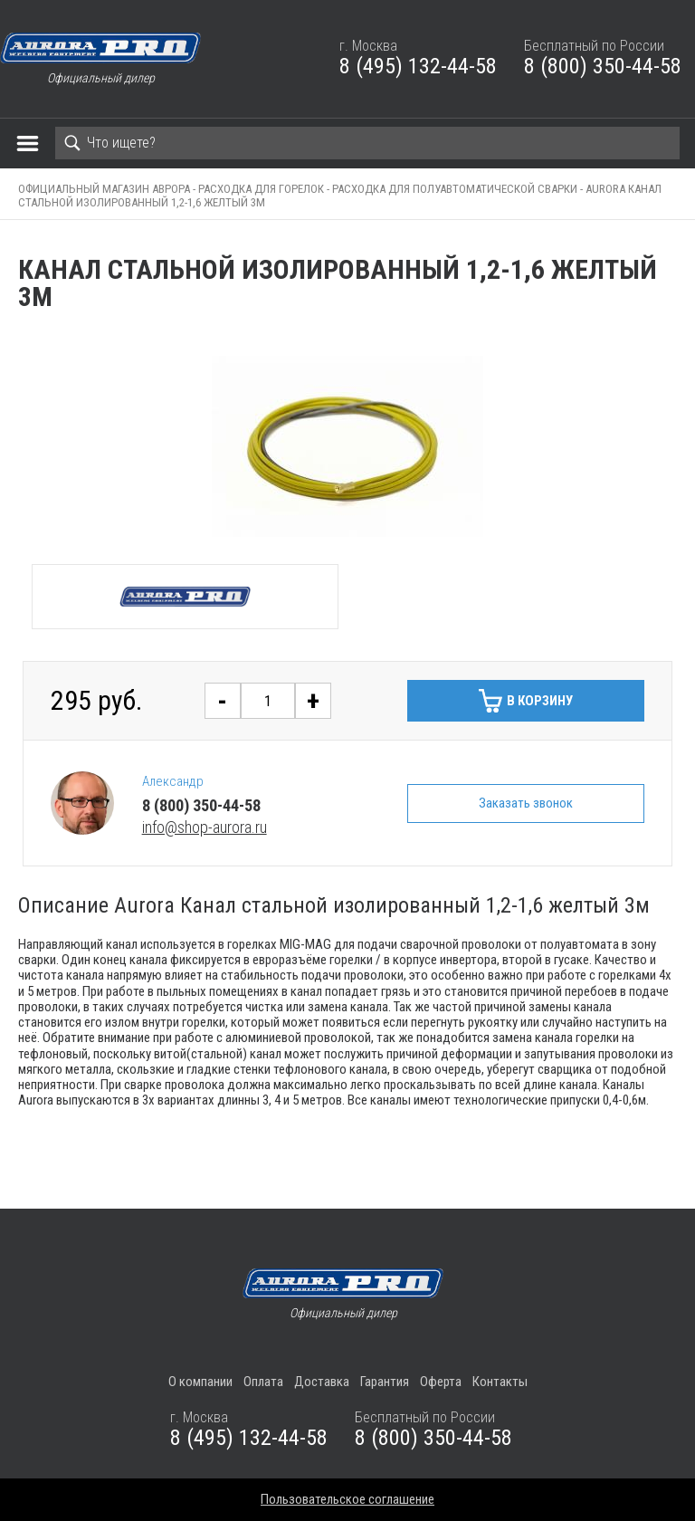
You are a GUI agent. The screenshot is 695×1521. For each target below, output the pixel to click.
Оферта (441, 1381)
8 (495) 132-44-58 (418, 66)
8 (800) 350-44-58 (602, 66)
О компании (200, 1381)
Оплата (263, 1381)
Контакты (500, 1381)
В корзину (540, 701)
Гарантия (384, 1381)
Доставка (321, 1381)
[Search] (367, 143)
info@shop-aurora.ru (204, 827)
